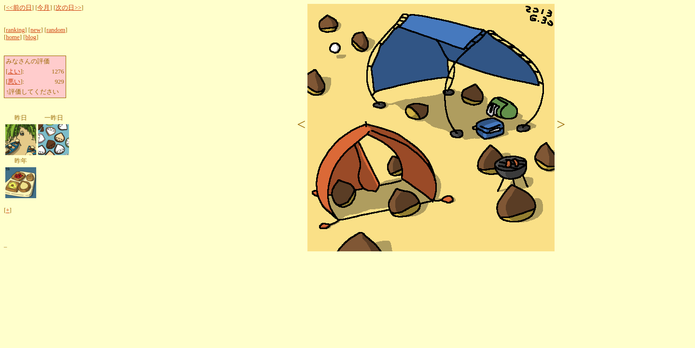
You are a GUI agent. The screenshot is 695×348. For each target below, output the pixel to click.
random (55, 30)
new (35, 30)
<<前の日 (18, 7)
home (12, 37)
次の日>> (68, 7)
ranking (15, 30)
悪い (14, 81)
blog (30, 37)
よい (14, 71)
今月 (43, 7)
